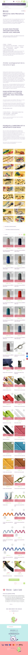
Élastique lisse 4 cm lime (7, 422)
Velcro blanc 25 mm (17, 422)
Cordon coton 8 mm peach (7, 488)
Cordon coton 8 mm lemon (7, 472)
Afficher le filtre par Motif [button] (10, 226)
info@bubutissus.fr (14, 633)
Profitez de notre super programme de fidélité (14, 4)
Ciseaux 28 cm (5, 504)
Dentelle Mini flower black (7, 575)
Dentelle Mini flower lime (18, 575)
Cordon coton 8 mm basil (7, 455)
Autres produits (14, 579)
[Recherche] (14, 7)
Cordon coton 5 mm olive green (19, 488)
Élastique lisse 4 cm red (7, 406)
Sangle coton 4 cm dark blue (8, 372)
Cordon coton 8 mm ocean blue (19, 455)
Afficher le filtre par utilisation (12, 229)
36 (22, 583)
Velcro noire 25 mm (6, 439)
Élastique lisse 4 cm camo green (19, 389)
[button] (10, 234)
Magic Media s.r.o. (13, 648)
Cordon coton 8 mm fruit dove (19, 439)
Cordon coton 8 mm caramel (19, 472)
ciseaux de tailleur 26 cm (7, 389)
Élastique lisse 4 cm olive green (19, 406)
